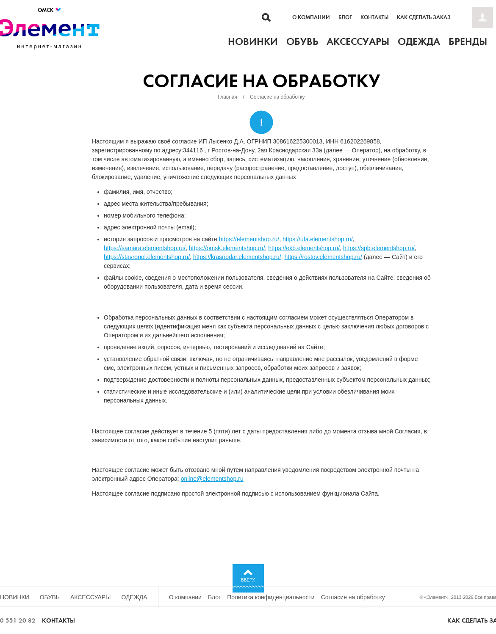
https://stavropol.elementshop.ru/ (147, 257)
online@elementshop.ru (212, 478)
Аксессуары (90, 597)
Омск (50, 10)
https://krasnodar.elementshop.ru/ (237, 257)
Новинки (14, 597)
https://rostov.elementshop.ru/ (323, 257)
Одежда (134, 597)
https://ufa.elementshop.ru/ (318, 239)
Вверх (248, 580)
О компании (311, 17)
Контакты (374, 17)
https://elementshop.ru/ (249, 239)
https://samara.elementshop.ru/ (145, 248)
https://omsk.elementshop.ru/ (227, 248)
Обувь (50, 597)
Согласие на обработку (353, 597)
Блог (345, 17)
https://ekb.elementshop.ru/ (304, 248)
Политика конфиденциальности (271, 597)
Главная (227, 97)
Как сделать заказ (424, 17)
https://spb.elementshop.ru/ (379, 248)
